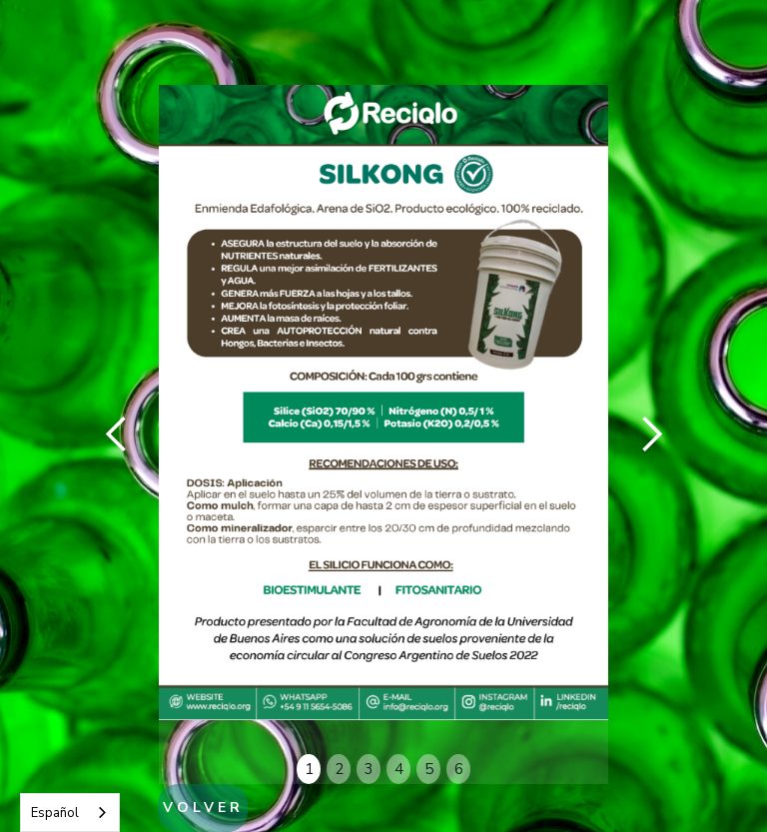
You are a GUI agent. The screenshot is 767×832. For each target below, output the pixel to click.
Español (55, 813)
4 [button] (398, 769)
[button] (117, 434)
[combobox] (70, 812)
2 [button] (339, 769)
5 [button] (428, 769)
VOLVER (203, 807)
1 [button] (309, 769)
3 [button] (369, 769)
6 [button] (458, 769)
